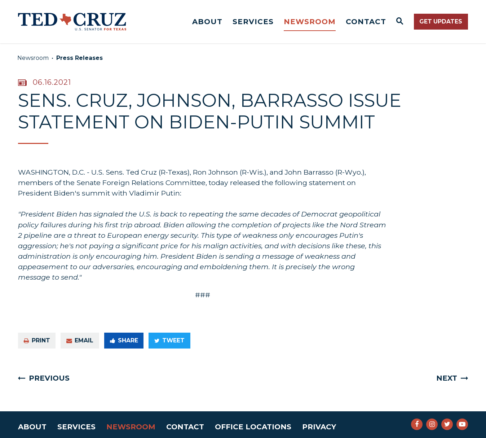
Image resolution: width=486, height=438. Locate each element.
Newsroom (310, 21)
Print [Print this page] (37, 340)
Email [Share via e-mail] (79, 340)
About (207, 21)
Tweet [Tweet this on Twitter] (169, 340)
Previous (49, 378)
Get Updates (440, 21)
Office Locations (253, 426)
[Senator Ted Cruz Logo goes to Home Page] (72, 22)
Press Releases (79, 57)
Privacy (319, 426)
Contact (366, 21)
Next (446, 378)
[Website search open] (400, 21)
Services (253, 21)
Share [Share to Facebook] (124, 340)
